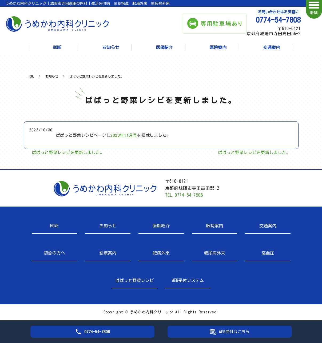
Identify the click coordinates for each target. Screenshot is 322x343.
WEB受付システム (188, 280)
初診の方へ (54, 253)
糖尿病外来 (214, 253)
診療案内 (107, 253)
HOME (57, 47)
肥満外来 (161, 253)
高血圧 (267, 253)
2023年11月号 (123, 135)
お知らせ (110, 47)
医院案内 (217, 47)
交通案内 (271, 47)
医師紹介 (164, 47)
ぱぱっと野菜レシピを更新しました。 (68, 152)
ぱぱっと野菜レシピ (134, 280)
